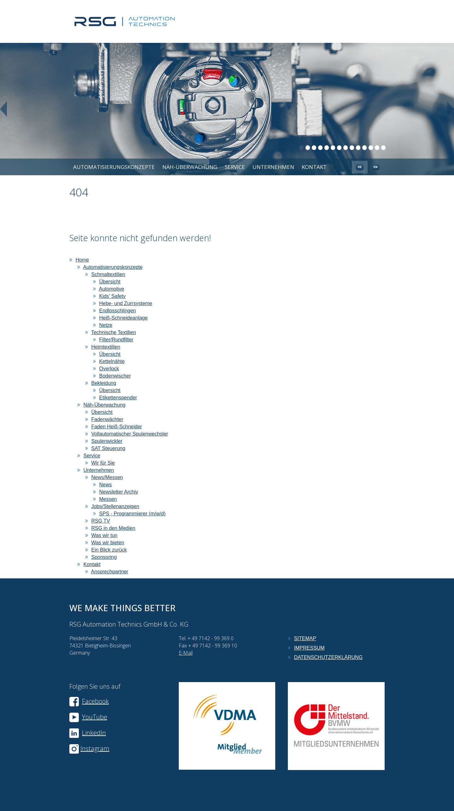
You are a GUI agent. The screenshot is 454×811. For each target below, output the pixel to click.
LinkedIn (94, 732)
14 (383, 147)
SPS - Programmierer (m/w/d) (132, 513)
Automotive (111, 289)
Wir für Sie (103, 463)
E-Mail (186, 652)
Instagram (94, 748)
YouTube (88, 717)
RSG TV (100, 521)
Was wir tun (104, 535)
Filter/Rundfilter (116, 339)
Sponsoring (104, 557)
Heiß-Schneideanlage (123, 318)
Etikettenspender (118, 397)
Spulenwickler (106, 441)
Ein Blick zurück (109, 550)
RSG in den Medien (113, 528)
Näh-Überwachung (189, 167)
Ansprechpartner (109, 571)
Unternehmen (273, 167)
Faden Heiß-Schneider (116, 426)
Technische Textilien (113, 332)
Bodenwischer (115, 376)
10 (358, 147)
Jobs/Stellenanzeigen (115, 506)
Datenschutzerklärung (328, 657)
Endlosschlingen (117, 310)
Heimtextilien (105, 347)
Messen (108, 499)
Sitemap (305, 638)
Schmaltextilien (108, 274)
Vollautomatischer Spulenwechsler (129, 434)
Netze (105, 325)
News (105, 484)
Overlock (109, 368)
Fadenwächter (107, 419)
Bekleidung (103, 383)
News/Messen (107, 477)
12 (371, 147)
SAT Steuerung (108, 448)
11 (364, 147)
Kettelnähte (112, 361)
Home (82, 260)
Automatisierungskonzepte (114, 167)
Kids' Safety (112, 296)
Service (235, 167)
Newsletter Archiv (118, 492)
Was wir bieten (107, 542)
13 (377, 147)
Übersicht (109, 281)
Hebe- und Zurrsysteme (125, 303)
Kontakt (314, 167)
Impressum (309, 648)
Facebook (89, 701)
